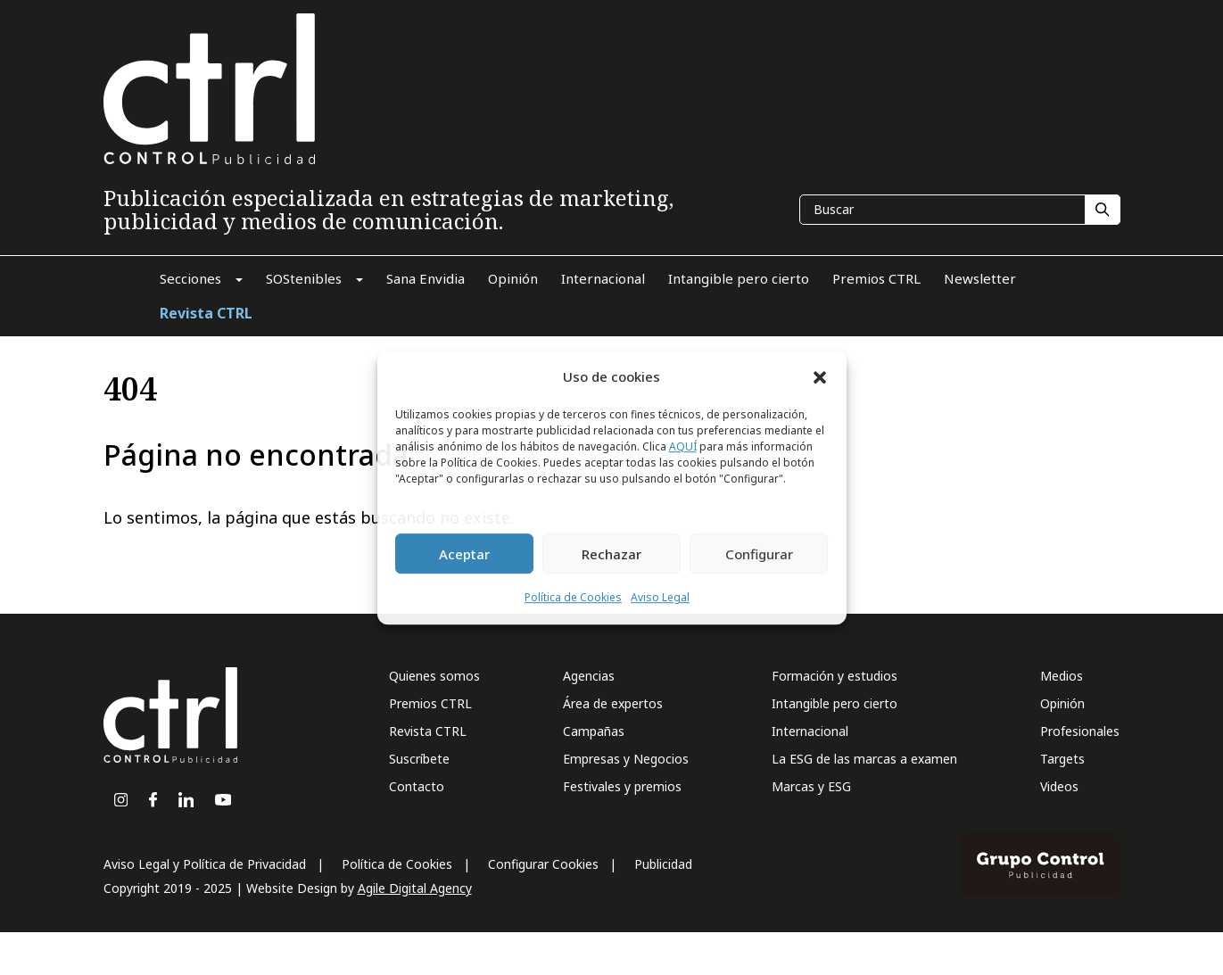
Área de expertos (613, 703)
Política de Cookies (573, 598)
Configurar (759, 554)
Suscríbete (419, 758)
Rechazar (611, 554)
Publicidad (663, 863)
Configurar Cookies (543, 863)
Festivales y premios (622, 786)
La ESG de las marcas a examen (864, 758)
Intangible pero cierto (834, 703)
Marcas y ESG (811, 786)
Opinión (1062, 703)
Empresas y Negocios (626, 758)
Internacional (810, 731)
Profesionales (1080, 731)
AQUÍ (683, 447)
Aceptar (464, 554)
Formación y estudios (834, 675)
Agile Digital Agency (415, 888)
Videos (1059, 786)
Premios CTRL (430, 703)
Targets (1062, 758)
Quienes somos (434, 675)
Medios (1061, 675)
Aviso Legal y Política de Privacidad (204, 863)
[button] (820, 376)
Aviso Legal (660, 598)
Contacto (416, 786)
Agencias (589, 675)
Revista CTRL (428, 731)
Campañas (593, 731)
